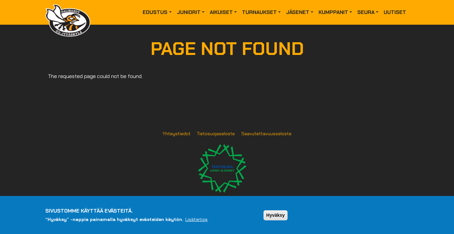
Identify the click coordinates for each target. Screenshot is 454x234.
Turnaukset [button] (259, 12)
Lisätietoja (196, 222)
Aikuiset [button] (221, 12)
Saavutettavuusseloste (266, 133)
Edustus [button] (155, 12)
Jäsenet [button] (297, 12)
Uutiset (395, 12)
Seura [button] (366, 12)
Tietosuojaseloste (216, 133)
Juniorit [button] (189, 12)
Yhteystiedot (177, 133)
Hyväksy (275, 217)
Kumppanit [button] (333, 12)
